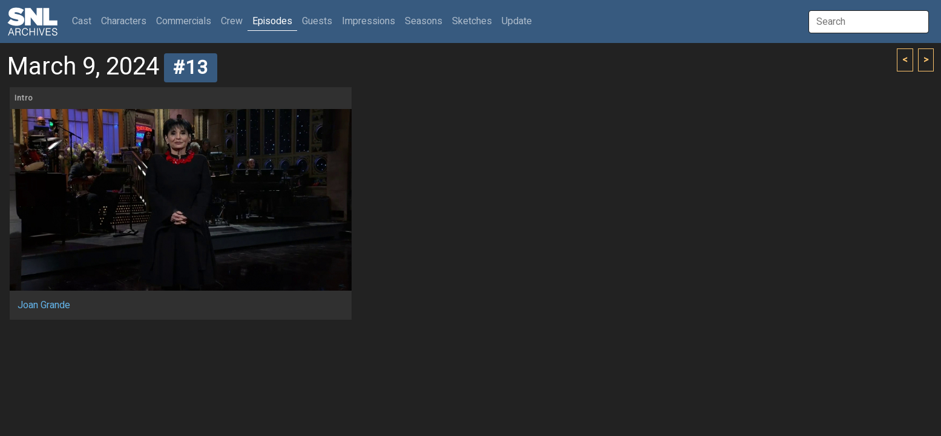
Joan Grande (44, 305)
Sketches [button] (472, 21)
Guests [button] (317, 21)
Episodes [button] (272, 21)
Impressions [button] (368, 21)
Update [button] (517, 21)
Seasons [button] (423, 21)
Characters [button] (123, 21)
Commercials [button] (183, 21)
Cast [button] (84, 20)
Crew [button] (232, 21)
